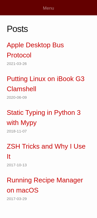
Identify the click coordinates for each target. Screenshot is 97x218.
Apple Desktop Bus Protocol (35, 50)
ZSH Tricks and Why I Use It (46, 151)
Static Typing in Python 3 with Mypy (44, 118)
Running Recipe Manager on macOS (45, 185)
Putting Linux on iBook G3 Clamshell (46, 84)
